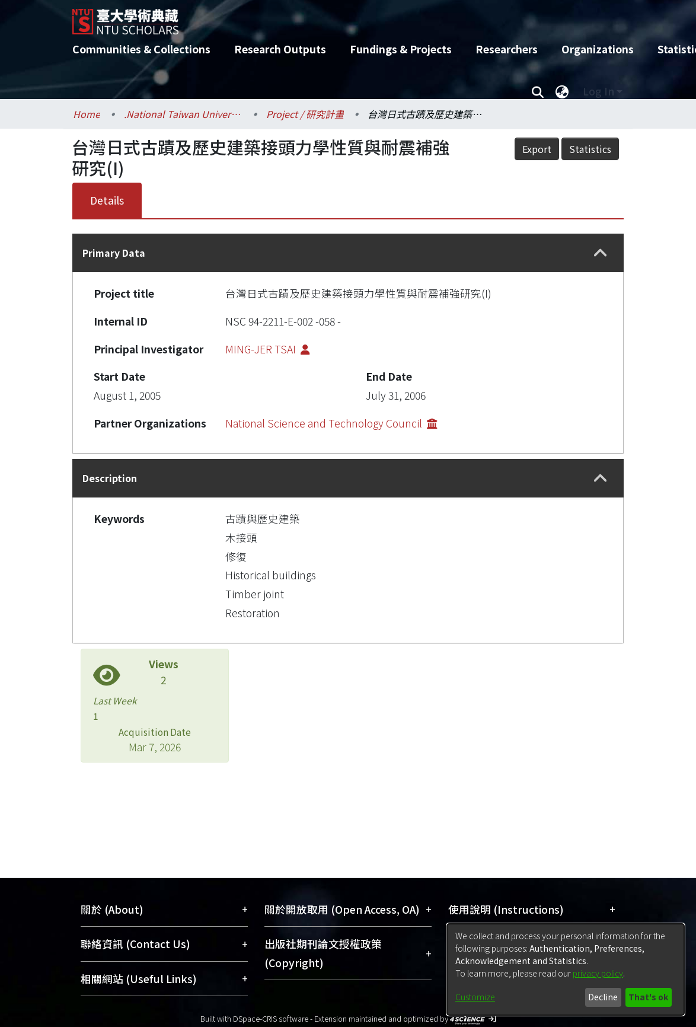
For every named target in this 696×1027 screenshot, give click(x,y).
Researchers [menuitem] (506, 49)
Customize (475, 997)
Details (107, 200)
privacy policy (598, 973)
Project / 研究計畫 (305, 114)
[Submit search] (537, 91)
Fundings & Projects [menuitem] (401, 49)
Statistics (590, 149)
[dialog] (565, 969)
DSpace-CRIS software (270, 1018)
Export (536, 149)
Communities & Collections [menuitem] (141, 49)
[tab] (348, 253)
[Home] (337, 17)
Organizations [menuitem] (597, 49)
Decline (603, 997)
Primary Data (113, 252)
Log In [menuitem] (598, 91)
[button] (600, 253)
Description (109, 478)
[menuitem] (562, 91)
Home (86, 114)
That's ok (648, 997)
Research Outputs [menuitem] (280, 49)
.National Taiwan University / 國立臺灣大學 (183, 114)
